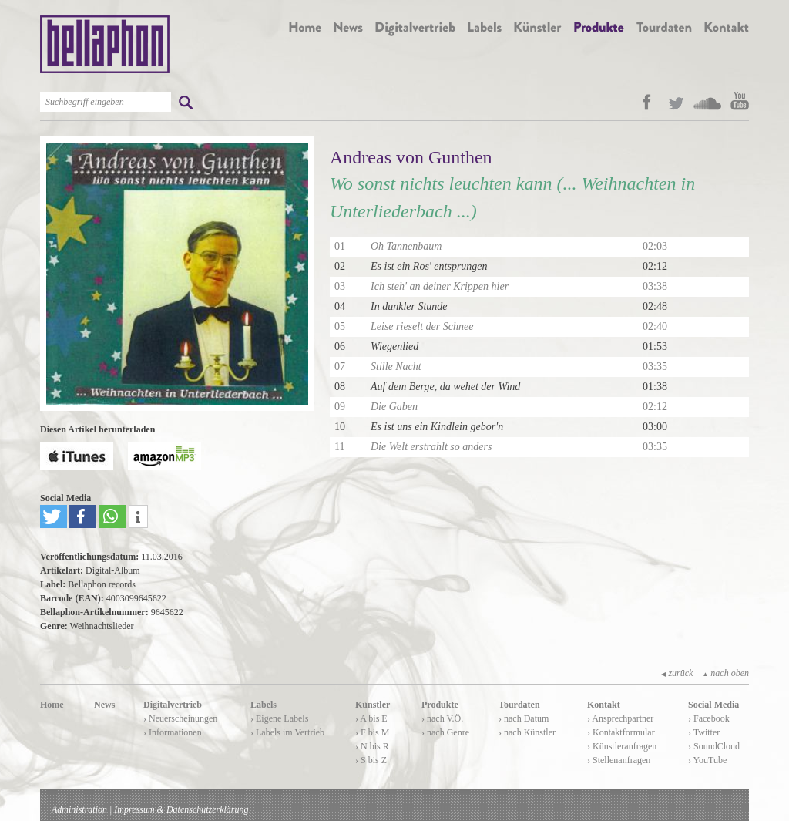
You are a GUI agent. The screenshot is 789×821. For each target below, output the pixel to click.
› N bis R (372, 746)
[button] (53, 516)
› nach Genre (445, 732)
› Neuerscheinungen (180, 718)
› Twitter (704, 732)
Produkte (439, 704)
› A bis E (371, 718)
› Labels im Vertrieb (287, 732)
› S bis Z (371, 760)
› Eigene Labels (279, 718)
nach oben (725, 673)
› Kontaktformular (621, 732)
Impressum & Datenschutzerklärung (181, 809)
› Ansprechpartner (620, 718)
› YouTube (707, 760)
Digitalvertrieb (172, 704)
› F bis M (372, 732)
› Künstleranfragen (621, 746)
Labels (263, 704)
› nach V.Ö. (442, 718)
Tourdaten (519, 704)
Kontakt (603, 704)
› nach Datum (524, 718)
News (104, 704)
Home (52, 704)
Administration (79, 809)
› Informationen (172, 732)
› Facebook (709, 718)
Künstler (372, 704)
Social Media (713, 704)
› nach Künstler (527, 732)
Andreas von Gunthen (411, 157)
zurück (677, 673)
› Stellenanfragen (618, 760)
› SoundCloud (714, 746)
